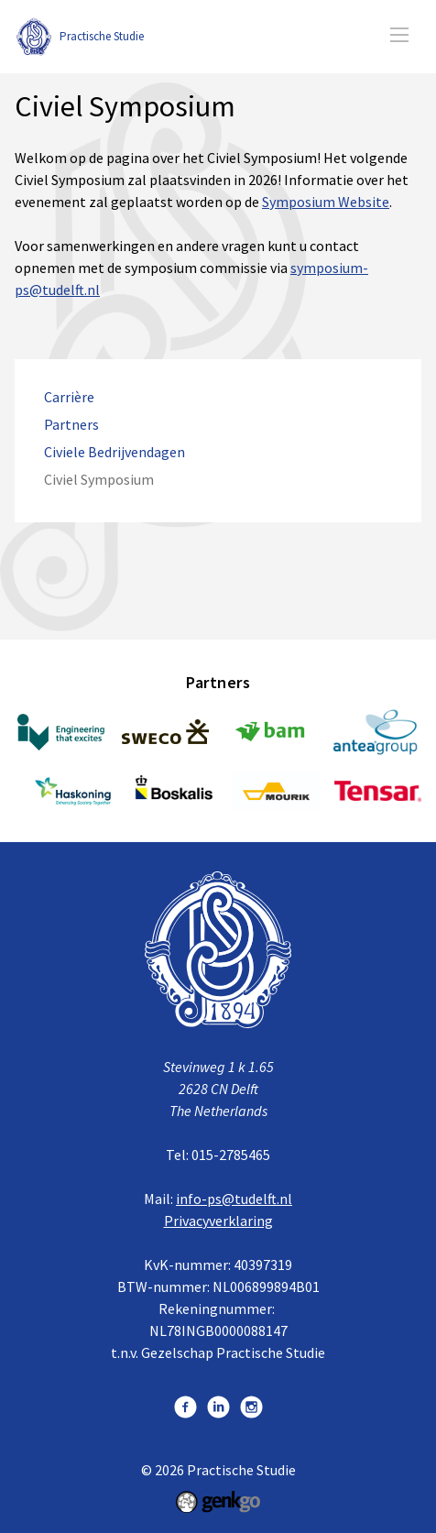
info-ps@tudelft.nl (234, 1198)
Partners (71, 424)
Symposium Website (325, 201)
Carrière (69, 397)
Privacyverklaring (218, 1220)
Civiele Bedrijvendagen (114, 452)
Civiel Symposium (99, 479)
